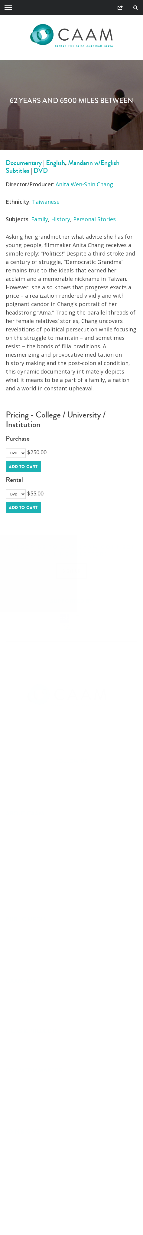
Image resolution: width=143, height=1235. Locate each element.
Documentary (24, 162)
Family (39, 219)
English (55, 162)
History (60, 219)
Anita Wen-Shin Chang (84, 184)
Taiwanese (46, 201)
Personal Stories (94, 219)
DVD (41, 170)
